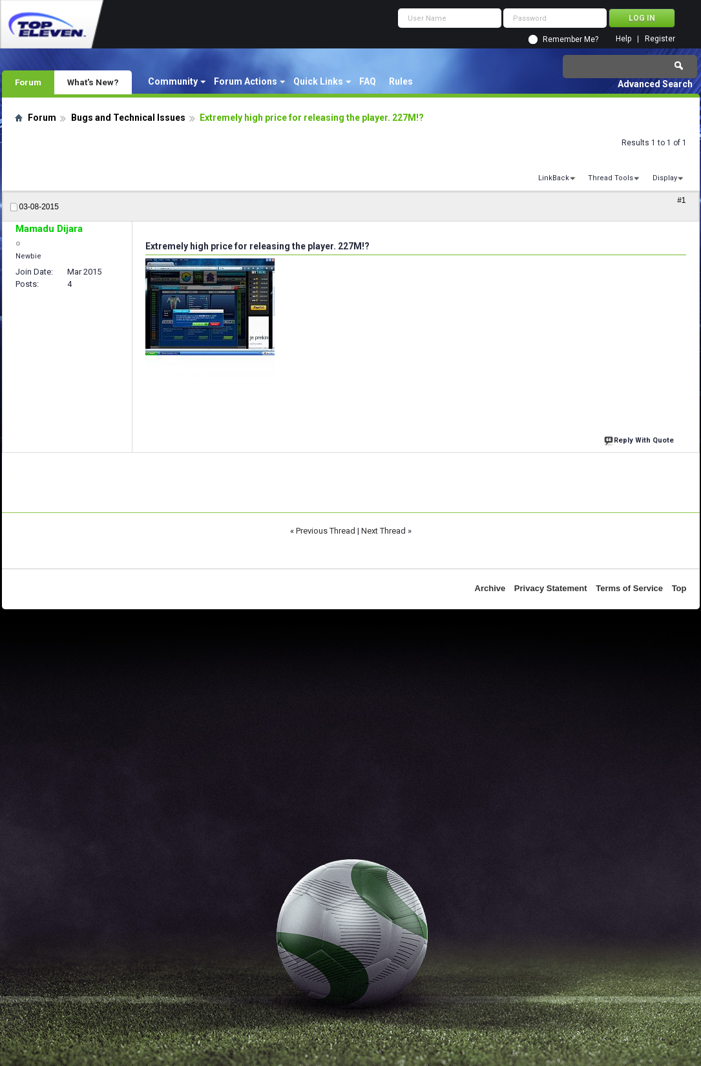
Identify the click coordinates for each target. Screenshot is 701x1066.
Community (173, 81)
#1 (681, 200)
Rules (401, 81)
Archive (490, 588)
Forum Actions (245, 81)
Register (660, 39)
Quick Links (318, 81)
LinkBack (553, 178)
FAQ (367, 81)
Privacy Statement (550, 588)
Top (679, 588)
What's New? (93, 82)
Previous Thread (325, 531)
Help (623, 39)
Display (665, 178)
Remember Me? (570, 39)
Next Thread (383, 531)
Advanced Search (655, 84)
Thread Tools (610, 178)
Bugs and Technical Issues (128, 117)
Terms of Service (629, 588)
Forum (28, 82)
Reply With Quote (640, 439)
